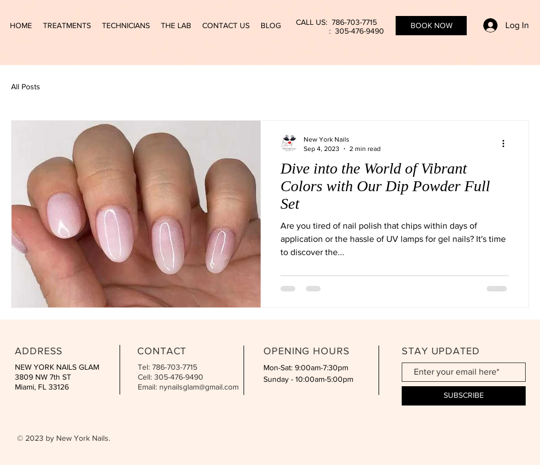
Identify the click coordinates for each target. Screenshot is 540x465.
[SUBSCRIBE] (464, 395)
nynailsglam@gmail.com (199, 386)
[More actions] (507, 143)
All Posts (25, 86)
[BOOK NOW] (431, 25)
